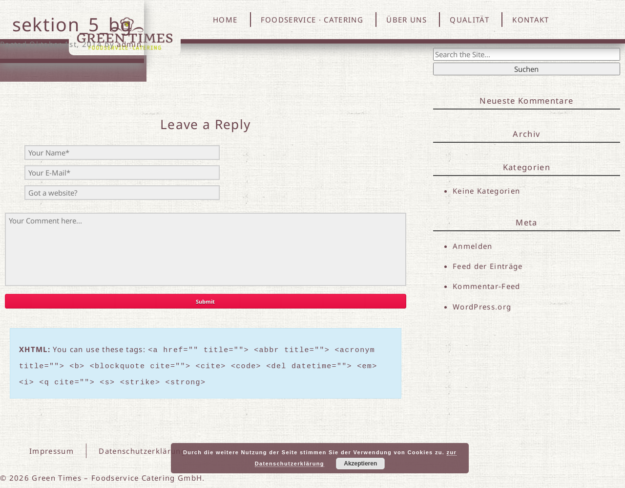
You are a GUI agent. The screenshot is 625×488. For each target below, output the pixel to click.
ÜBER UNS (406, 19)
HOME (225, 19)
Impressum (51, 446)
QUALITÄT (469, 19)
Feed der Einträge (488, 266)
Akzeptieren (360, 463)
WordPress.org (482, 306)
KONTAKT (530, 19)
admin (129, 44)
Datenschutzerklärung (142, 446)
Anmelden (473, 246)
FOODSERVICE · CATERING (312, 19)
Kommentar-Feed (487, 286)
